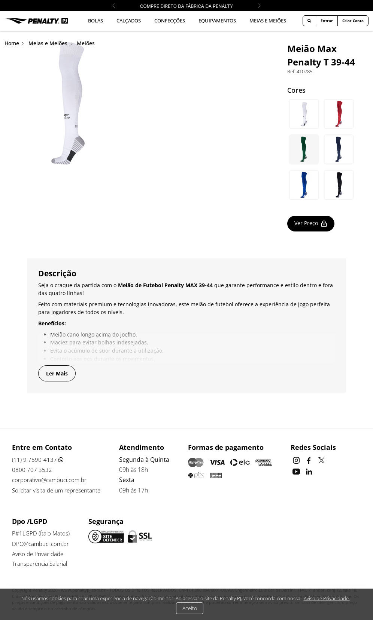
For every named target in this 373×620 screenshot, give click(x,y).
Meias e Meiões (267, 20)
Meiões (86, 43)
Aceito (189, 608)
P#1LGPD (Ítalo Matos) (41, 534)
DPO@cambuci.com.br (42, 544)
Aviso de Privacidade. (327, 598)
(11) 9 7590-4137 (38, 460)
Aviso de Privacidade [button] (39, 554)
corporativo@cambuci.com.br (51, 480)
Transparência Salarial (41, 564)
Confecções (169, 20)
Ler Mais (57, 373)
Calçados (128, 20)
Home (11, 43)
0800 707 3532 (32, 470)
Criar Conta (353, 20)
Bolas (95, 20)
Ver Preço (311, 223)
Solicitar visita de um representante (59, 490)
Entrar (327, 20)
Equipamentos (217, 20)
